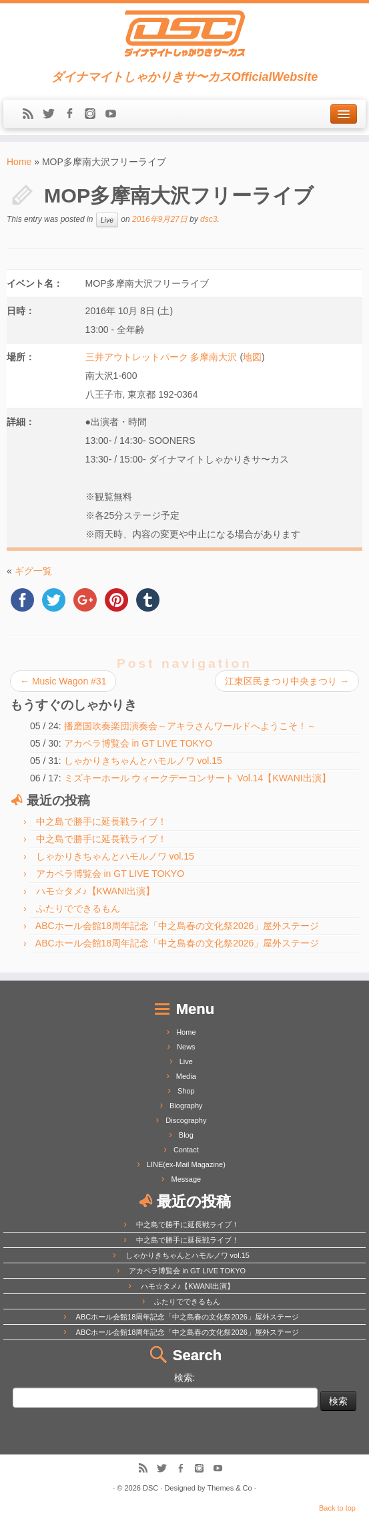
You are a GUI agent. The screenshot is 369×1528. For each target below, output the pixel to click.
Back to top (337, 1508)
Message (186, 1179)
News (186, 1047)
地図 (252, 357)
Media (186, 1076)
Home (19, 161)
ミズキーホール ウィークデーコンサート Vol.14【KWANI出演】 (197, 778)
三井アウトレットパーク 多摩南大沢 (161, 357)
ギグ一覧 (33, 570)
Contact (186, 1150)
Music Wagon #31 (63, 681)
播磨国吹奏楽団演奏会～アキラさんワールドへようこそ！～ (190, 726)
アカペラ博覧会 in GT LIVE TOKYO (138, 743)
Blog (186, 1135)
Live (107, 220)
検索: (185, 1377)
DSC (150, 1488)
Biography (186, 1106)
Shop (186, 1091)
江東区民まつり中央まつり (287, 681)
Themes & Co (229, 1488)
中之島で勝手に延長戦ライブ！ (101, 821)
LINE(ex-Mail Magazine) (186, 1164)
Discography (185, 1120)
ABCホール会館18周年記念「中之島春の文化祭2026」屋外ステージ (177, 925)
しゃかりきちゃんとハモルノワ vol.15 (143, 760)
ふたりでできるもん (78, 908)
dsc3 (208, 220)
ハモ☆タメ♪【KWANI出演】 (95, 891)
